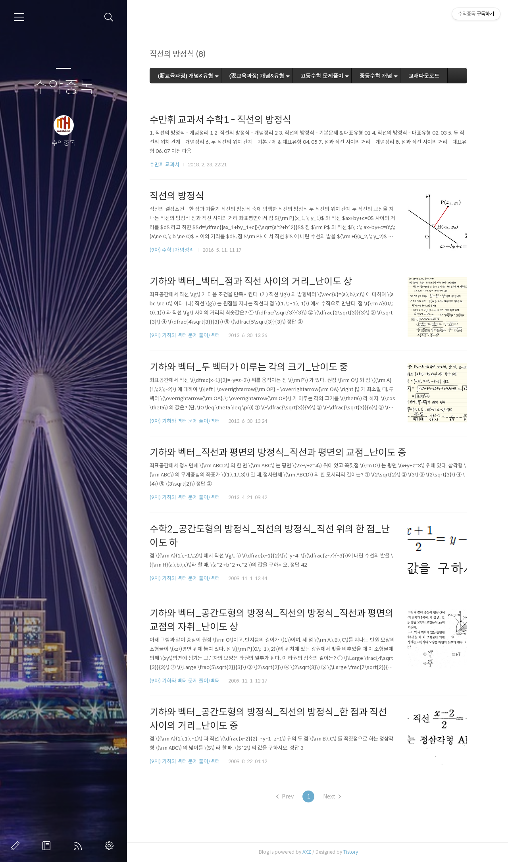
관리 (110, 846)
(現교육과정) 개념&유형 (261, 76)
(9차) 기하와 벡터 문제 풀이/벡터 (189, 335)
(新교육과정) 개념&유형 (189, 76)
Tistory (354, 852)
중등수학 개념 (380, 76)
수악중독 (63, 87)
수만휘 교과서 (168, 164)
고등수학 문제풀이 (326, 76)
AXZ (310, 852)
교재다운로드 (427, 76)
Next (336, 796)
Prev (289, 796)
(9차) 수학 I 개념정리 (176, 250)
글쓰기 (16, 846)
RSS (79, 846)
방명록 (48, 846)
